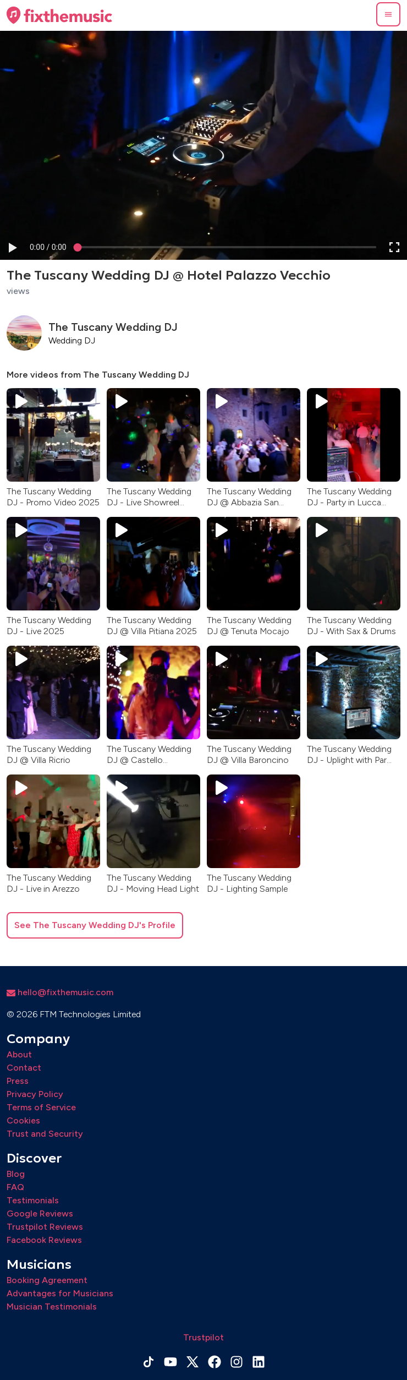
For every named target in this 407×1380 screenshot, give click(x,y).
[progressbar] (48, 246)
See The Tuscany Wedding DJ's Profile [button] (94, 925)
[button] (388, 14)
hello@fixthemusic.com (60, 992)
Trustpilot (203, 1337)
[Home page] (59, 15)
